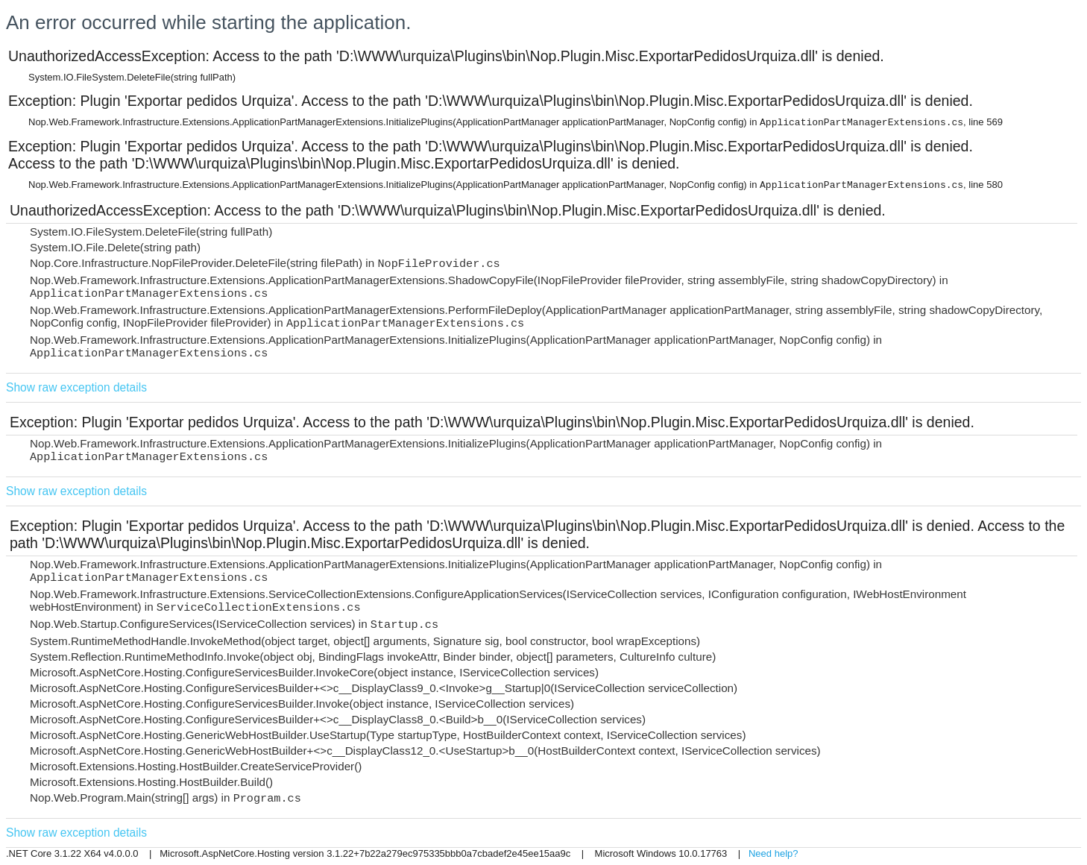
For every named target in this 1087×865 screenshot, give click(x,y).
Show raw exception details (76, 387)
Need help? (773, 853)
